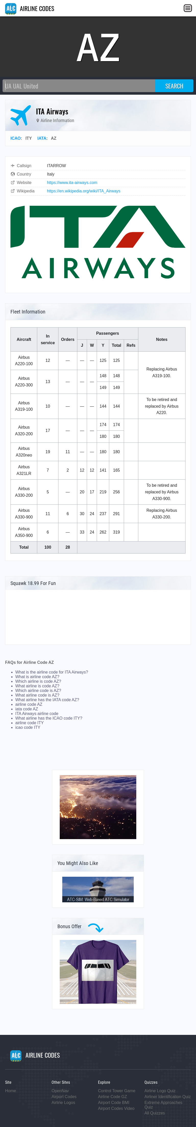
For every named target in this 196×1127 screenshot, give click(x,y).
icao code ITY (27, 727)
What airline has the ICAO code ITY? (48, 718)
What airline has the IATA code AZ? (47, 700)
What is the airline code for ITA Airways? (51, 672)
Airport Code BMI (113, 1102)
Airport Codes (64, 1097)
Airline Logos (63, 1102)
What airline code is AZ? (37, 695)
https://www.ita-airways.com (72, 182)
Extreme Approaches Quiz (163, 1104)
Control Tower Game (116, 1091)
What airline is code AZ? (37, 686)
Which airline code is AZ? (38, 690)
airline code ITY (29, 723)
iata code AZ (26, 709)
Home (10, 1091)
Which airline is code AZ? (38, 681)
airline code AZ (28, 704)
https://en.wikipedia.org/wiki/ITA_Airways (83, 191)
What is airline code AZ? (37, 677)
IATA (42, 138)
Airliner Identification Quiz (167, 1097)
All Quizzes (154, 1113)
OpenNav (60, 1091)
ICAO (15, 138)
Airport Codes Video (116, 1108)
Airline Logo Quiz (160, 1091)
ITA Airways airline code (36, 713)
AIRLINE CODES (29, 8)
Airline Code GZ (112, 1097)
